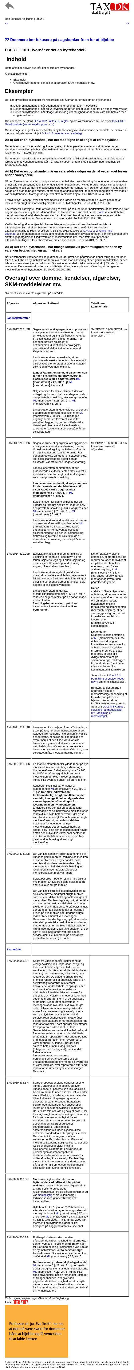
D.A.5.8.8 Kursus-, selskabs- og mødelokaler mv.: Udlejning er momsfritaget (108, 711)
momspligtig (45, 1194)
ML (78, 378)
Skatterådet (14, 949)
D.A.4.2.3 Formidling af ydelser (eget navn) (107, 678)
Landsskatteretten (18, 317)
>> (127, 23)
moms (100, 212)
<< (6, 23)
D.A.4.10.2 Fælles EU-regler (51, 121)
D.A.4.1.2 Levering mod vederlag (62, 133)
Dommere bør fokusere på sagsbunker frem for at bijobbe (59, 40)
